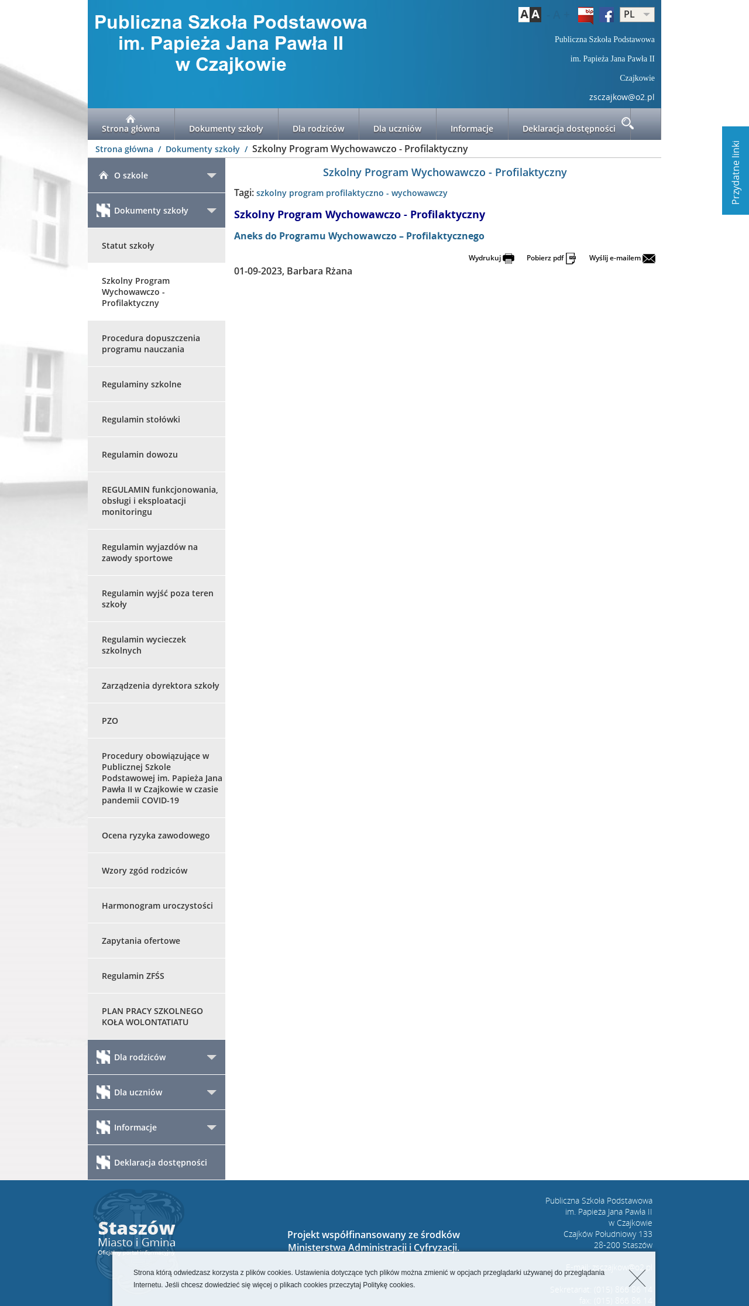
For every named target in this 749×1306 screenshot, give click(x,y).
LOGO (231, 44)
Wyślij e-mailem (622, 258)
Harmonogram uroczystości (157, 905)
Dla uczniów (397, 124)
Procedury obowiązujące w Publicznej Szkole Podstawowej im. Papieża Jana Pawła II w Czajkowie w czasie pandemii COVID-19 (162, 778)
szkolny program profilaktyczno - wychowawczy (352, 192)
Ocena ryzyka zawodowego (156, 835)
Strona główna (131, 124)
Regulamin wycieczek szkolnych (144, 645)
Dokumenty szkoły (226, 124)
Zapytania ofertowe (141, 940)
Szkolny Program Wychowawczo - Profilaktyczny (136, 291)
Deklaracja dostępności (569, 124)
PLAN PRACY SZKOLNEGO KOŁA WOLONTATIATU (152, 1016)
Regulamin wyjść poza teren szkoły (158, 598)
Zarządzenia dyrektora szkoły (160, 685)
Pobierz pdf (552, 258)
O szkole (122, 175)
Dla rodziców (318, 124)
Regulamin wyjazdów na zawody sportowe (150, 552)
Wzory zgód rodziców (144, 870)
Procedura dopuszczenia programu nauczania (151, 343)
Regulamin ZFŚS (133, 975)
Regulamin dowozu (140, 454)
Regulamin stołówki (141, 419)
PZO (110, 720)
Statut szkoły (128, 245)
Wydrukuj (491, 258)
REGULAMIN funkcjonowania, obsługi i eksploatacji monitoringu (160, 500)
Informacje (472, 124)
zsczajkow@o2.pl (622, 96)
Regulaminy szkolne (141, 384)
